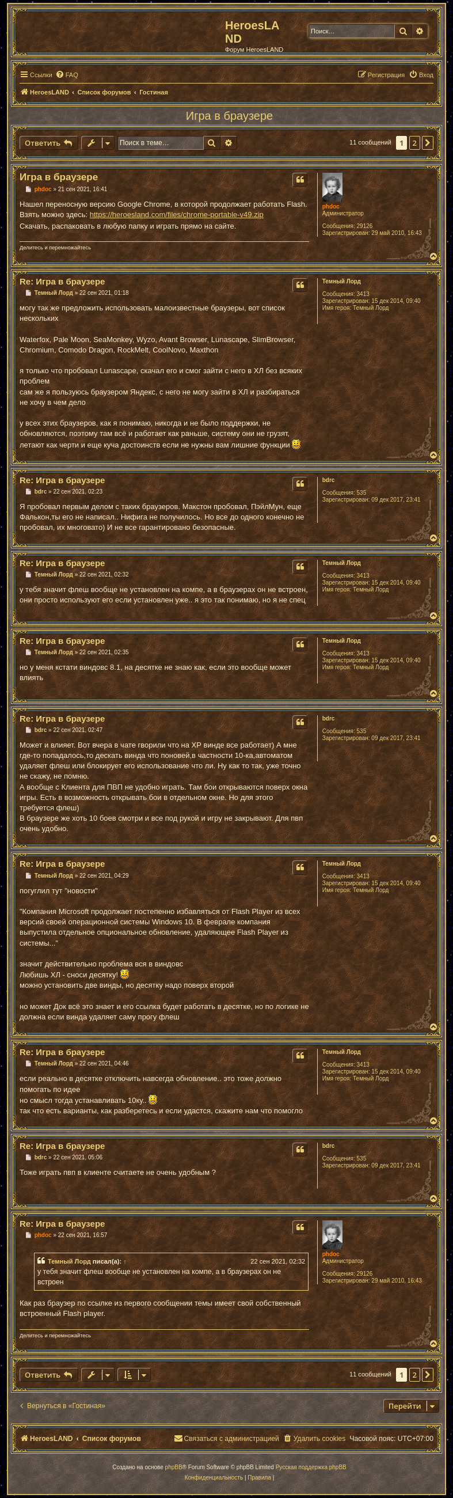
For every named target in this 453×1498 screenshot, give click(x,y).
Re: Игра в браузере (62, 281)
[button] (427, 143)
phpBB (173, 1467)
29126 (365, 226)
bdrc (328, 480)
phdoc (331, 206)
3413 (363, 294)
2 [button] (415, 143)
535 (362, 493)
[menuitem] (66, 75)
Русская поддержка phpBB (311, 1467)
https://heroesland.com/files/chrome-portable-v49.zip (177, 214)
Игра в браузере (229, 115)
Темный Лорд (341, 281)
